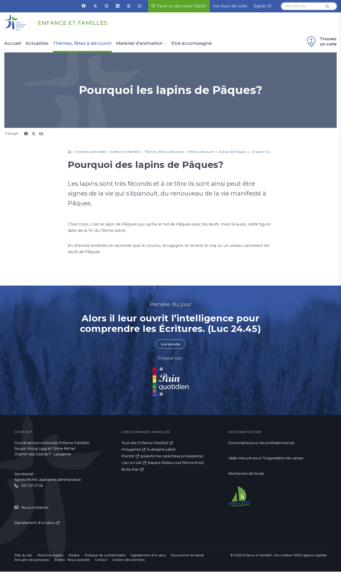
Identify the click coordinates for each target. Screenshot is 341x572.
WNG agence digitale (310, 556)
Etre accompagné (191, 43)
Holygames (131, 450)
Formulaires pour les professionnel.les (261, 443)
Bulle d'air (130, 470)
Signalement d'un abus (34, 523)
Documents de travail (187, 556)
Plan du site (23, 556)
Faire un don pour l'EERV (178, 6)
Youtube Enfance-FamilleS (144, 443)
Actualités (36, 43)
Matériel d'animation (139, 43)
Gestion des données (128, 560)
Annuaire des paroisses (31, 560)
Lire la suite (170, 344)
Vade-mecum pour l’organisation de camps (265, 458)
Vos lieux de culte (230, 6)
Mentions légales (50, 556)
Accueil (12, 43)
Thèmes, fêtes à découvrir (82, 43)
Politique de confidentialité (105, 556)
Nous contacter (34, 508)
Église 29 (262, 6)
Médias (74, 556)
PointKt (128, 456)
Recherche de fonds (246, 474)
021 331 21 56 (32, 486)
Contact (101, 560)
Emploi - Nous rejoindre (72, 560)
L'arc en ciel (131, 463)
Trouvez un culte (321, 41)
